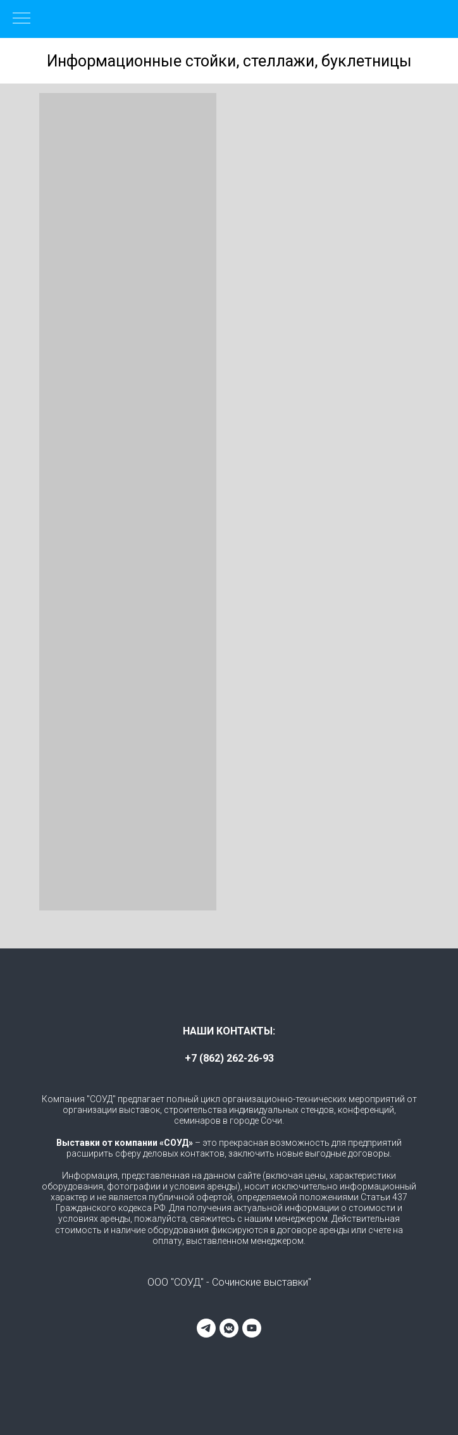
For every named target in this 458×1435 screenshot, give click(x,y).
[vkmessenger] (229, 1328)
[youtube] (251, 1328)
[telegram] (206, 1328)
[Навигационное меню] (21, 19)
